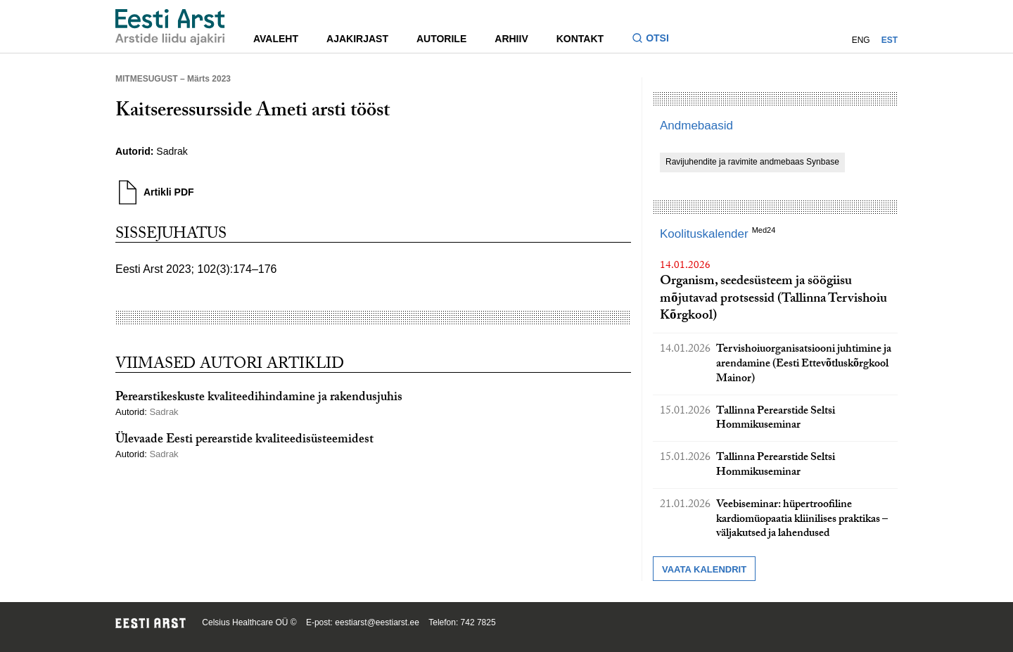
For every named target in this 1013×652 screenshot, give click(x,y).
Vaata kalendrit (704, 569)
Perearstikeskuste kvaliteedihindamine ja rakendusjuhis (258, 398)
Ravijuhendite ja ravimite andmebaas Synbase (752, 162)
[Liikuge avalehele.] (170, 27)
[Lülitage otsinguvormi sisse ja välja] (656, 40)
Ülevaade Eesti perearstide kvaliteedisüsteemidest (244, 441)
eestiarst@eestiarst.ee (377, 622)
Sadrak (171, 151)
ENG (861, 40)
